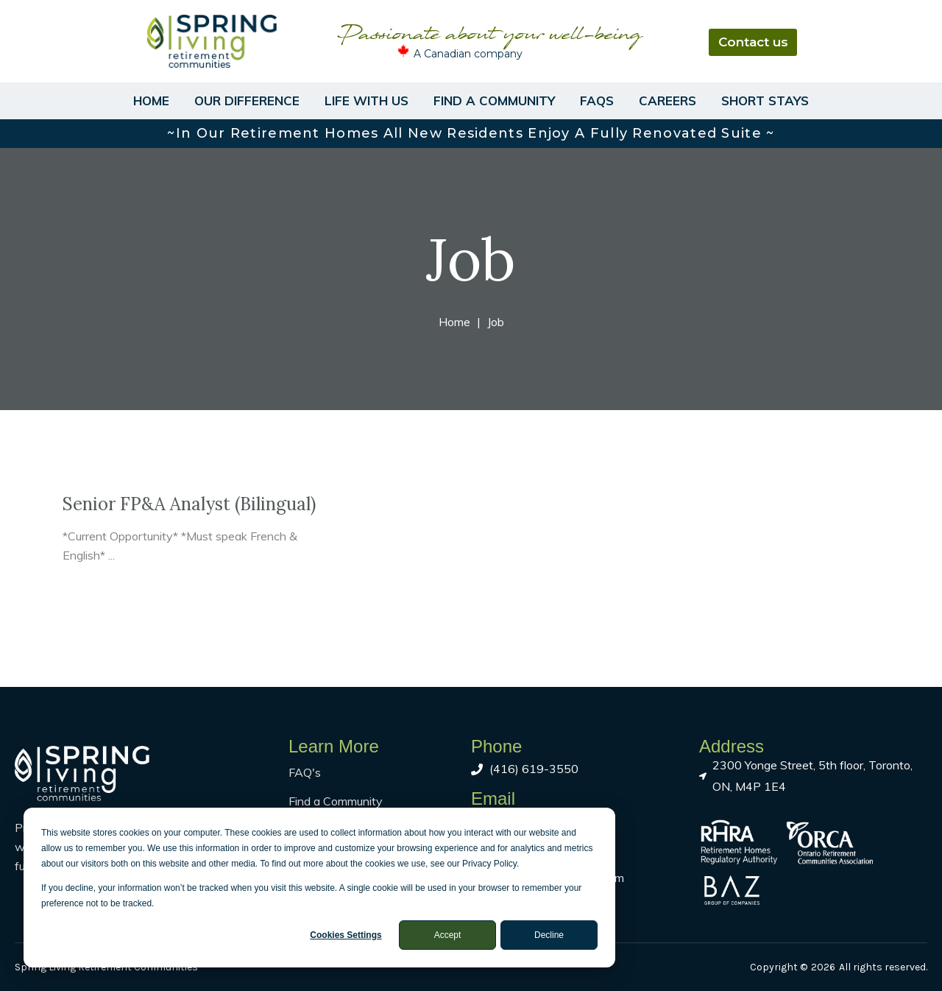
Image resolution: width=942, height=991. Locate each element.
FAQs (597, 100)
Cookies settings (345, 935)
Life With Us (366, 100)
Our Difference (247, 100)
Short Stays (765, 100)
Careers (667, 100)
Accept (447, 935)
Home (151, 100)
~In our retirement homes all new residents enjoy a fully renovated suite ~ (470, 133)
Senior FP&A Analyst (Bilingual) (189, 504)
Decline (549, 935)
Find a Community (494, 100)
